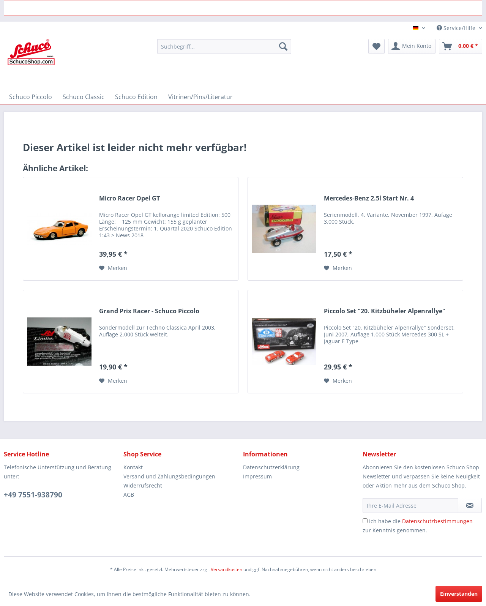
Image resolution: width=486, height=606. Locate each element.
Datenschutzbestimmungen (437, 521)
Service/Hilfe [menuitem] (457, 28)
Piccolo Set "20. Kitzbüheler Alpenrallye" (384, 311)
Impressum (257, 476)
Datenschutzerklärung (271, 467)
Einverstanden (459, 593)
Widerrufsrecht (142, 485)
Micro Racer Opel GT (129, 198)
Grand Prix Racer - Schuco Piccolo (149, 311)
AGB (128, 494)
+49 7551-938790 (33, 495)
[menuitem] (224, 46)
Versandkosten (226, 569)
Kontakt (133, 467)
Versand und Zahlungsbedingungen (169, 476)
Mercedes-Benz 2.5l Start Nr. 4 (369, 198)
